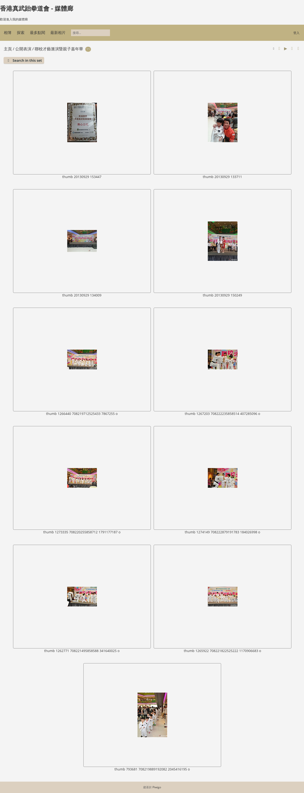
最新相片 (58, 32)
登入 (296, 33)
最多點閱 (37, 32)
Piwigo (156, 787)
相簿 (7, 32)
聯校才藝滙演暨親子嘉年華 (59, 49)
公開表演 (23, 49)
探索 (20, 32)
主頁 (8, 49)
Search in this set (27, 60)
